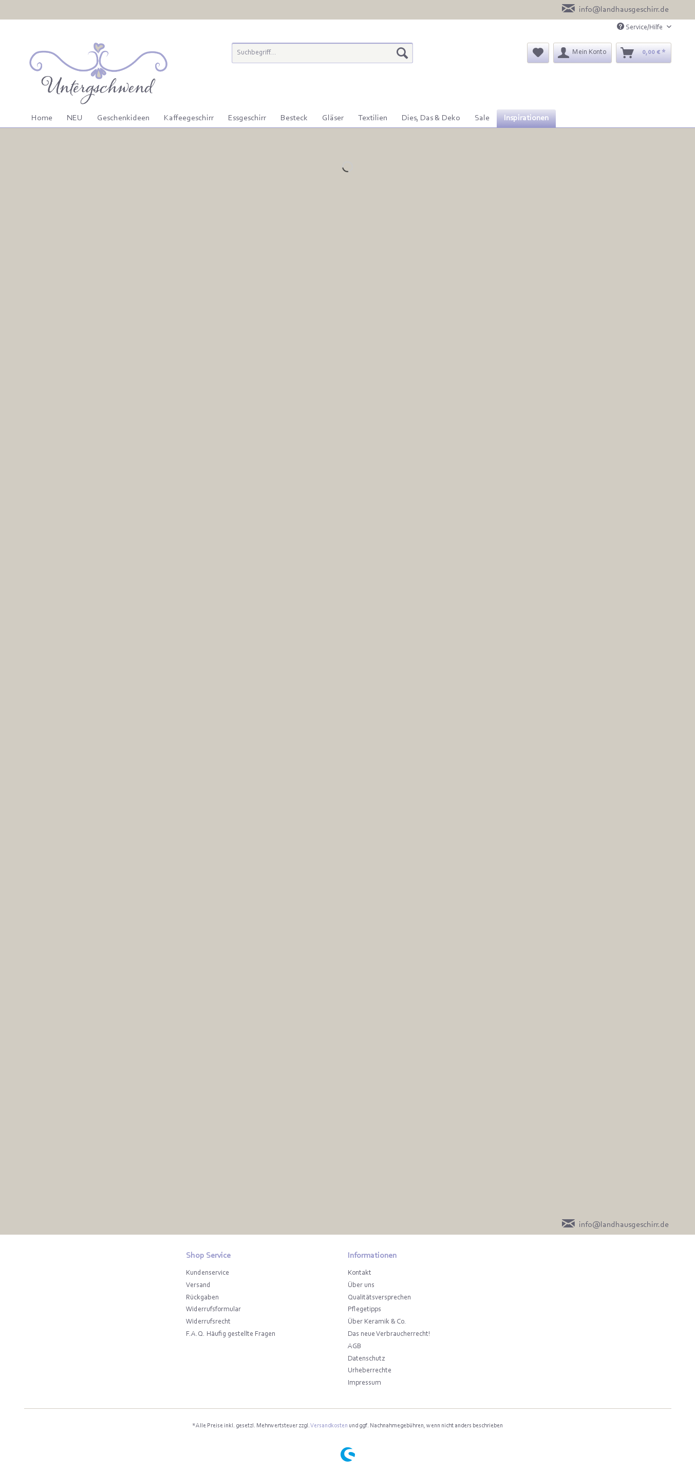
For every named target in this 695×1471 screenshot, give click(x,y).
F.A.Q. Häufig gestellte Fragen (230, 1334)
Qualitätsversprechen (379, 1297)
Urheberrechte (369, 1370)
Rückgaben (202, 1297)
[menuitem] (322, 57)
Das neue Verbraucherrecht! (389, 1334)
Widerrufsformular (213, 1309)
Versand (198, 1285)
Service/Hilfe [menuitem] (640, 27)
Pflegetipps (364, 1309)
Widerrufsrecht (208, 1322)
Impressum (364, 1383)
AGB (354, 1346)
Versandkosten (329, 1426)
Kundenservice (207, 1273)
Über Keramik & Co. (377, 1322)
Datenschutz (366, 1359)
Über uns (361, 1285)
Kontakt (359, 1273)
